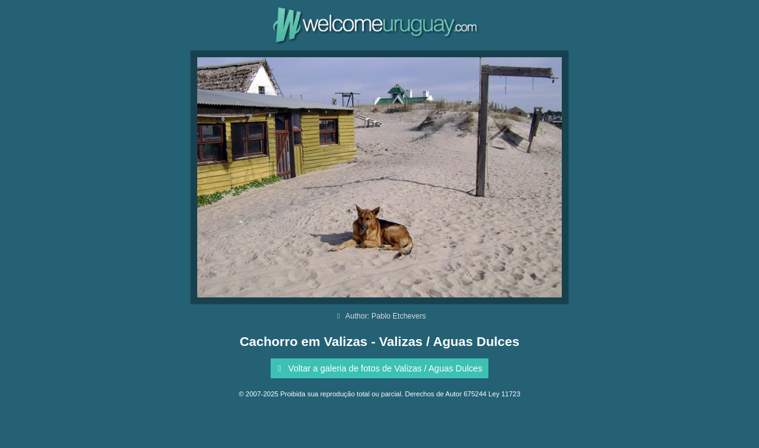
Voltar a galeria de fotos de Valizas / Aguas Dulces (378, 368)
